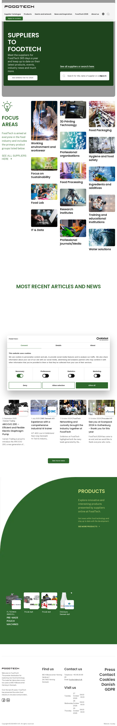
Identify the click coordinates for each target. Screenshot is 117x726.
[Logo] (19, 6)
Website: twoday (109, 724)
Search (103, 76)
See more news (58, 461)
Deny (25, 385)
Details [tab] (58, 345)
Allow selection (58, 385)
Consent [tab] (24, 345)
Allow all (91, 385)
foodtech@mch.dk (75, 680)
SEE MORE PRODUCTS (87, 526)
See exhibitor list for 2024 (22, 78)
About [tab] (92, 345)
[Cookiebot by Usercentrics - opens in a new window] (98, 339)
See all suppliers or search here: (77, 66)
